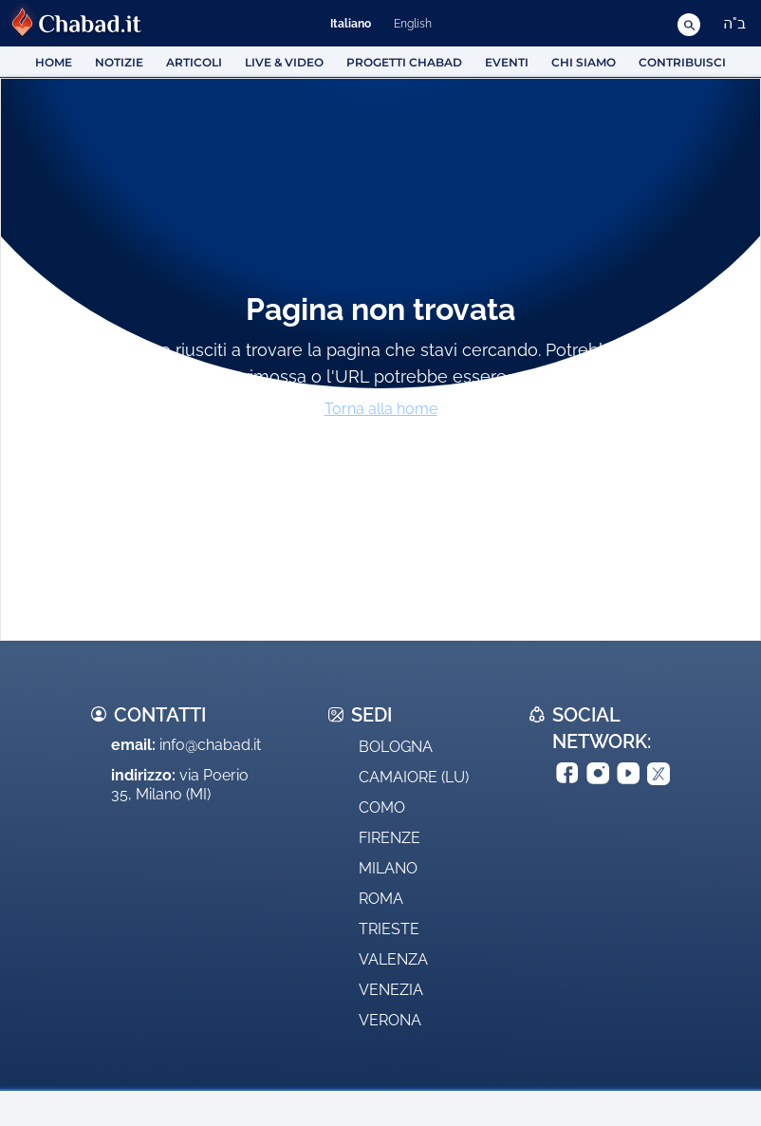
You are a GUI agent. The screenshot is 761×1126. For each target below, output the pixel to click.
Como (382, 807)
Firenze (389, 838)
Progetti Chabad (404, 62)
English (413, 23)
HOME (53, 62)
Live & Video (284, 62)
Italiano (350, 23)
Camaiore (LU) (414, 777)
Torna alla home (381, 409)
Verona (390, 1020)
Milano (388, 868)
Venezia (391, 990)
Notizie (119, 62)
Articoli (194, 62)
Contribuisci (682, 62)
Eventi (507, 62)
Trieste (389, 929)
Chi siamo (583, 62)
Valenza (393, 959)
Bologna (396, 747)
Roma (381, 899)
